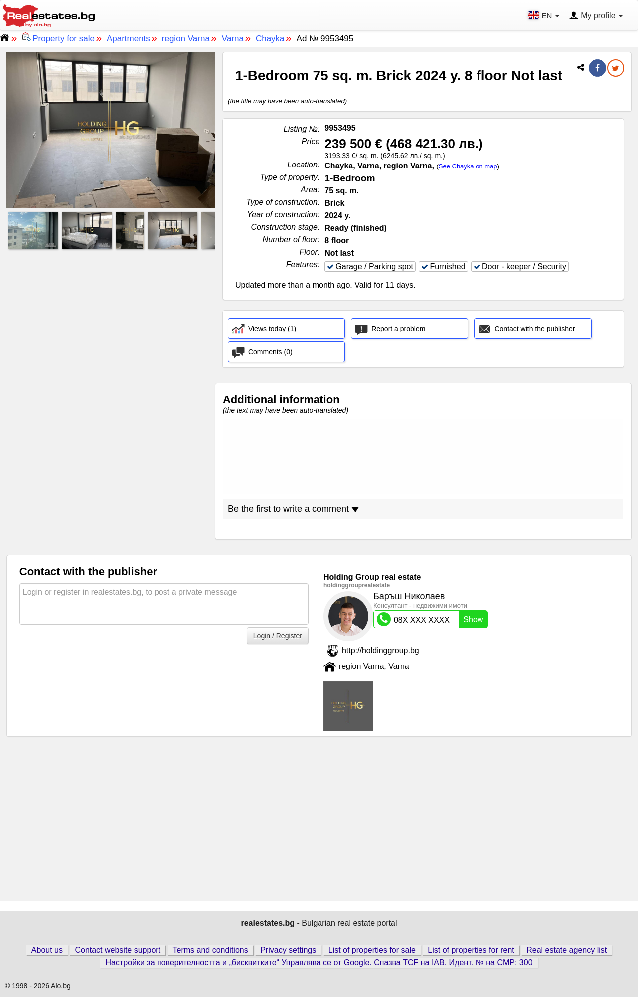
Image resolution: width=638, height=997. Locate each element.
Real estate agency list (566, 950)
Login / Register (277, 636)
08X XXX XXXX (432, 619)
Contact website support (117, 950)
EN (544, 15)
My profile (596, 16)
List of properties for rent (471, 950)
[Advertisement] (110, 322)
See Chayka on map (468, 166)
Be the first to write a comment (293, 509)
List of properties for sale (372, 950)
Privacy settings (288, 950)
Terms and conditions (210, 950)
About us (47, 950)
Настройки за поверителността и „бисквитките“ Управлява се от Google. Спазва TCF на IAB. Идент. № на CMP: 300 (318, 962)
